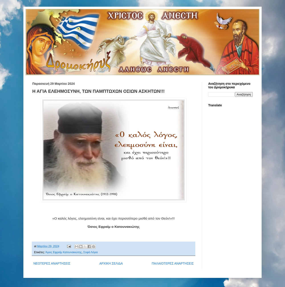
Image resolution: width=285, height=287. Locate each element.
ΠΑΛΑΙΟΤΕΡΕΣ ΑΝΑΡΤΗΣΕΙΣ (173, 263)
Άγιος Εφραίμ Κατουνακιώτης (63, 252)
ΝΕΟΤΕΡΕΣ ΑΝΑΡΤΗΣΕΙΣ (51, 263)
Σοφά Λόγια (90, 252)
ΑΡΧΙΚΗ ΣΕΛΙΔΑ (111, 263)
